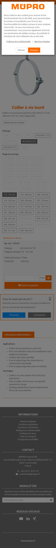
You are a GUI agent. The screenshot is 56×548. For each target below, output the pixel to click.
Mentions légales (42, 41)
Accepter (34, 50)
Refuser (21, 50)
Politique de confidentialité (18, 41)
